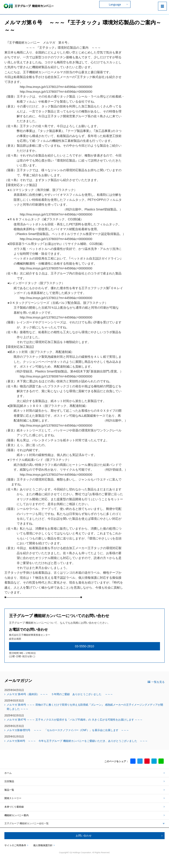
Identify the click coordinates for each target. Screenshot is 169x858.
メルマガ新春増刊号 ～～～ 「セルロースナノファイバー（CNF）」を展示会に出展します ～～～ (68, 730)
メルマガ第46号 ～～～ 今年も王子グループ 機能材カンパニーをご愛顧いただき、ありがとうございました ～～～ (77, 740)
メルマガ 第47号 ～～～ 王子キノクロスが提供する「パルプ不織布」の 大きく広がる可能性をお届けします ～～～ (75, 719)
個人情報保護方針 (44, 845)
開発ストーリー (84, 798)
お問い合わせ (84, 835)
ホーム (84, 773)
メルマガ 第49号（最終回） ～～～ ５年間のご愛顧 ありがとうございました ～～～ (60, 694)
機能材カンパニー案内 (84, 815)
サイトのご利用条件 (16, 845)
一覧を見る (156, 682)
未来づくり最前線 (84, 806)
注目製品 (84, 781)
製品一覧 (84, 790)
